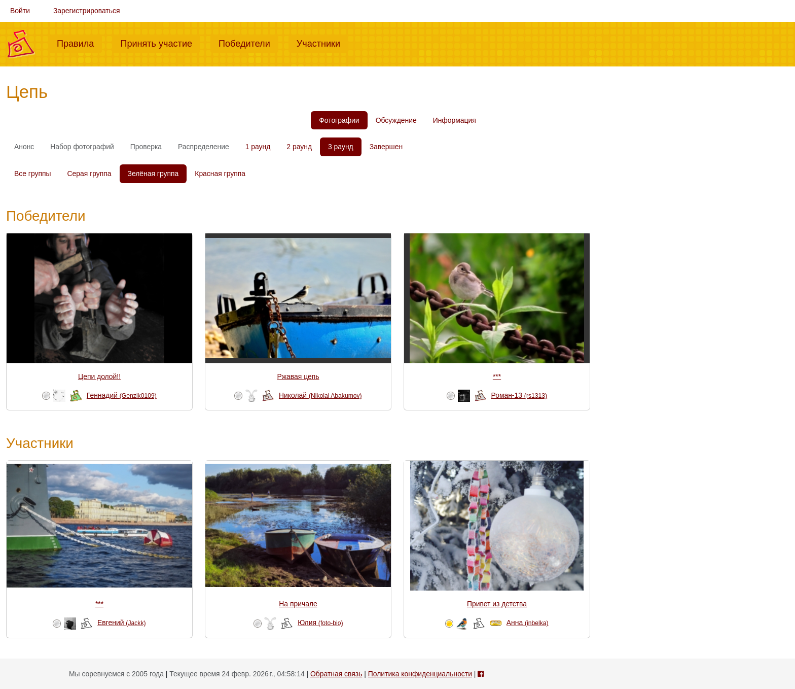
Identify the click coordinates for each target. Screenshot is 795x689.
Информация (454, 120)
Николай (320, 395)
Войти (20, 11)
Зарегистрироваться (86, 11)
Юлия (320, 622)
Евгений (121, 622)
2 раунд (299, 147)
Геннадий (122, 395)
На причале (298, 604)
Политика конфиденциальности (420, 674)
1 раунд (258, 147)
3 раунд (340, 147)
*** (497, 376)
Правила (79, 43)
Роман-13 (519, 395)
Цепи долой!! (99, 376)
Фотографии (339, 120)
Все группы (32, 173)
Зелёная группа (153, 173)
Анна (528, 622)
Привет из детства (497, 604)
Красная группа (220, 173)
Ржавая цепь (298, 376)
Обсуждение (396, 120)
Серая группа (89, 173)
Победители (248, 43)
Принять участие (160, 43)
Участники (322, 43)
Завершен (386, 147)
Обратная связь (336, 674)
